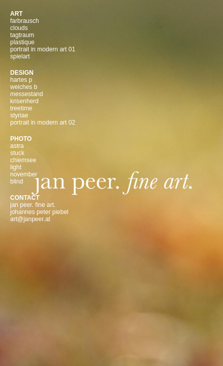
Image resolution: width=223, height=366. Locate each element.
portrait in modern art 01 (42, 49)
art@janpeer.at (30, 219)
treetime (21, 108)
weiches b (23, 86)
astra (17, 145)
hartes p (21, 79)
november (23, 174)
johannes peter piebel (39, 212)
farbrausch (24, 20)
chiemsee (23, 160)
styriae (19, 115)
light (15, 167)
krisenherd (24, 101)
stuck (17, 153)
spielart (20, 56)
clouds (19, 28)
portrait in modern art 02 (42, 122)
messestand (26, 94)
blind (16, 181)
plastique (22, 42)
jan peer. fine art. (32, 204)
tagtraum (22, 35)
